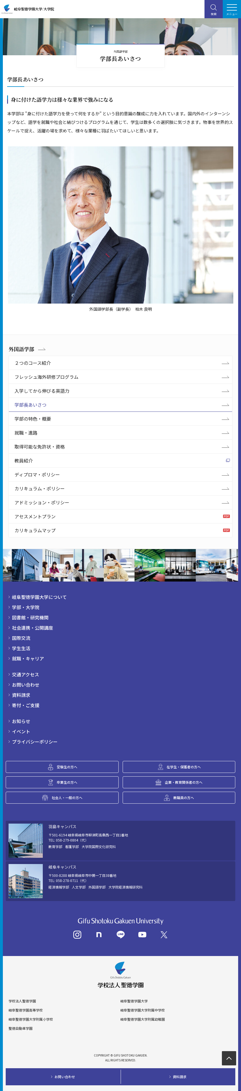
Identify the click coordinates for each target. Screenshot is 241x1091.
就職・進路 (26, 432)
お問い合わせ (25, 684)
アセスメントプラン (35, 516)
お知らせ (21, 721)
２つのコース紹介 (33, 362)
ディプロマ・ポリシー (37, 474)
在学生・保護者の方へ (184, 766)
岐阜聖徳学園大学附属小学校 (31, 1019)
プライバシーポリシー (35, 741)
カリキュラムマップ (35, 530)
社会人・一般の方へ (67, 797)
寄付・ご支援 (25, 705)
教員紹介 (24, 460)
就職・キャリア (28, 658)
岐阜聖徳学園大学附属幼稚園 (142, 1019)
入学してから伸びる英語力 (42, 390)
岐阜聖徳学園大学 (134, 1001)
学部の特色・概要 (33, 418)
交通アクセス (25, 674)
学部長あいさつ (30, 404)
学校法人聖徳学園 (22, 1001)
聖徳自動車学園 (21, 1028)
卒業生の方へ (67, 782)
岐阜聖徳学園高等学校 (26, 1010)
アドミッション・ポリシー (42, 502)
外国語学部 (21, 349)
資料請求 (21, 695)
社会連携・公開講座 (32, 627)
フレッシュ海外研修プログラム (46, 376)
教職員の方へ (183, 797)
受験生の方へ (67, 766)
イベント (21, 731)
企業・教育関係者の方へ (183, 782)
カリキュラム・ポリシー (40, 488)
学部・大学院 (25, 607)
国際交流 (21, 638)
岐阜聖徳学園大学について (39, 597)
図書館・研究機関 (30, 617)
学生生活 (21, 648)
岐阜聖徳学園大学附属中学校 (142, 1010)
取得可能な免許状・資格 (40, 446)
